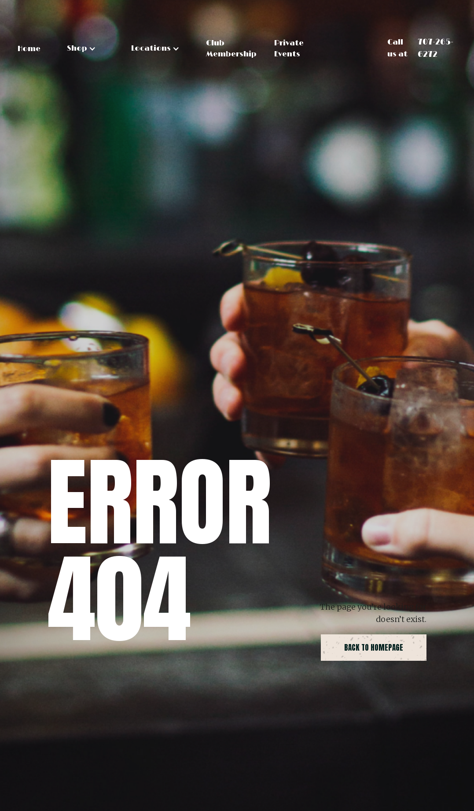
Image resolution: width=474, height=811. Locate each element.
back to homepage (373, 647)
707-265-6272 (435, 48)
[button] (81, 48)
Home (29, 48)
